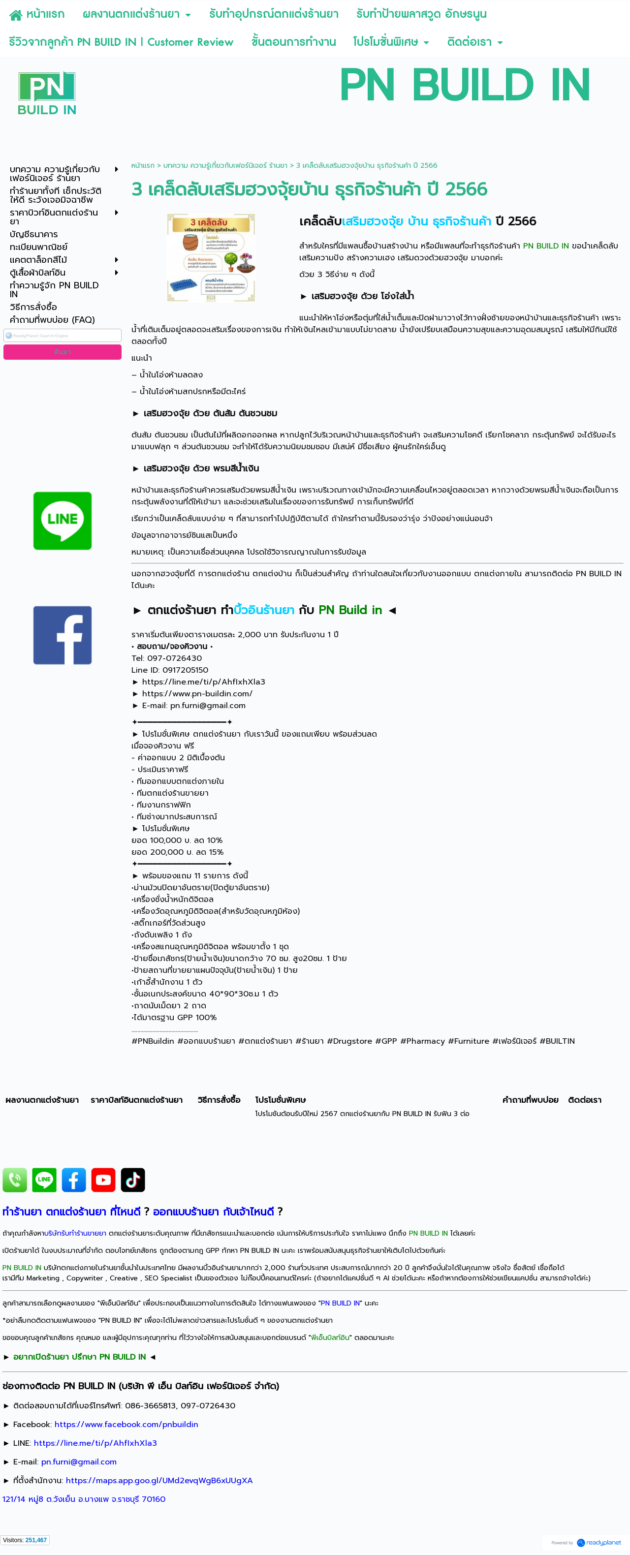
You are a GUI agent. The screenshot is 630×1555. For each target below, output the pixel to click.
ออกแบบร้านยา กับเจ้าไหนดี (213, 1212)
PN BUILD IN (340, 1303)
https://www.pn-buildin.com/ (197, 694)
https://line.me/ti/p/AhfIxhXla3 (203, 682)
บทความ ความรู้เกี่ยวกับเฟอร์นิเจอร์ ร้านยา (225, 165)
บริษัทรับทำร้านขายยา (75, 1233)
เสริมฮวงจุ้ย (334, 296)
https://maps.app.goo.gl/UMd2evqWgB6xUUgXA (159, 1481)
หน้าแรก (143, 165)
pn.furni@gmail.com (208, 706)
